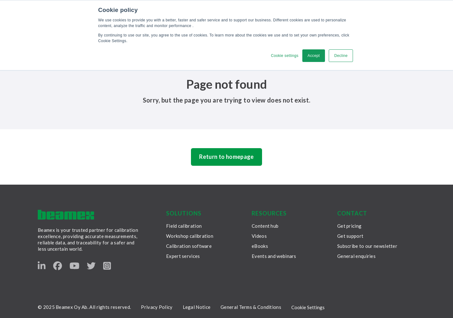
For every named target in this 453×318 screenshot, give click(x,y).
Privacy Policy (156, 307)
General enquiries (356, 256)
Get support (350, 236)
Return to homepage (226, 156)
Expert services (183, 256)
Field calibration (184, 226)
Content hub (265, 226)
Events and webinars (274, 256)
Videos (259, 236)
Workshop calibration (189, 236)
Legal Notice (197, 307)
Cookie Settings (308, 307)
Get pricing (349, 226)
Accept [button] (314, 55)
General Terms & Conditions (251, 307)
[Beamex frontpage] (66, 215)
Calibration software (189, 246)
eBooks (260, 246)
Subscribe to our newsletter (367, 246)
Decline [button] (341, 55)
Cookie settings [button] (284, 55)
